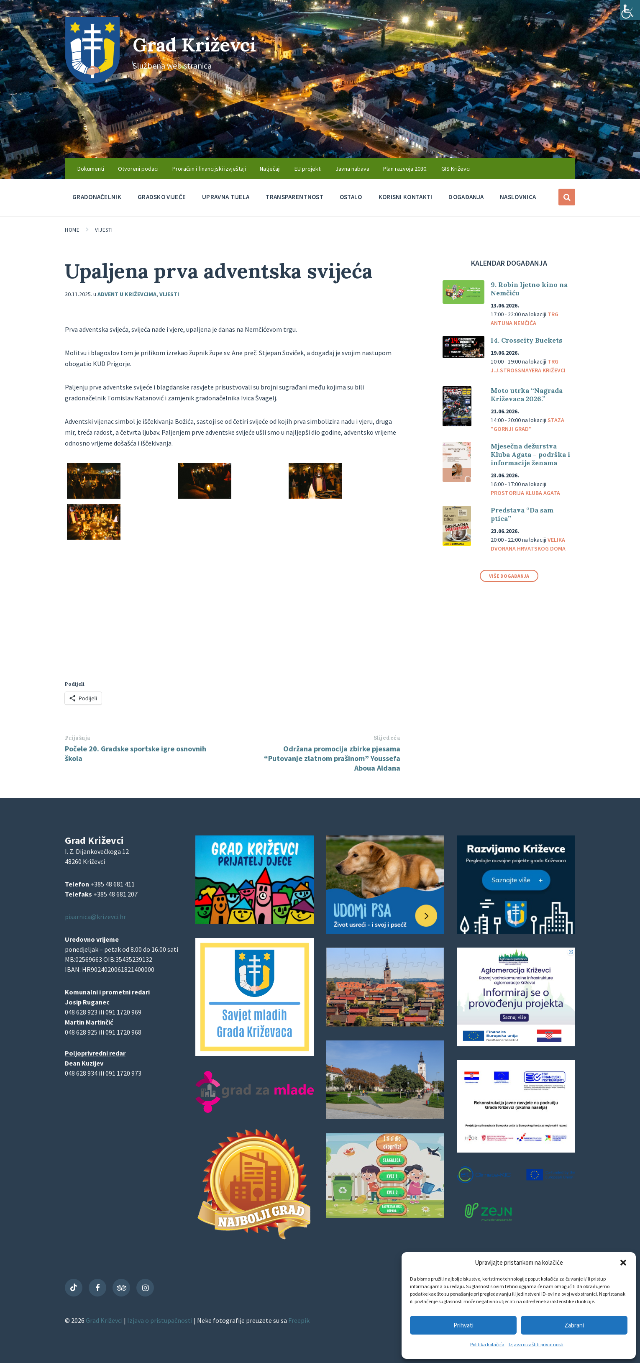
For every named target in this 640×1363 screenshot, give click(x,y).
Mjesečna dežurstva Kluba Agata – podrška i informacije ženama (530, 454)
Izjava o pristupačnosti (160, 1320)
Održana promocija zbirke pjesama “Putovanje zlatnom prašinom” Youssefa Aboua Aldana (332, 758)
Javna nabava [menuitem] (352, 168)
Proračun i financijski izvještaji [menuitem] (209, 168)
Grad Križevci (199, 44)
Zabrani (574, 1325)
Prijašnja (78, 737)
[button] (623, 1262)
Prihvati (463, 1325)
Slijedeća (387, 737)
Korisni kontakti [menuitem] (406, 197)
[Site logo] (92, 81)
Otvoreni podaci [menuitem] (138, 168)
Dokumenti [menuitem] (90, 168)
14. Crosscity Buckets (526, 340)
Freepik (299, 1320)
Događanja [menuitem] (466, 197)
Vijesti (104, 229)
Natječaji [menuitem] (270, 168)
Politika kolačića (487, 1344)
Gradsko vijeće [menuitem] (162, 197)
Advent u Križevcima (126, 294)
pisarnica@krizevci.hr (95, 916)
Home (72, 229)
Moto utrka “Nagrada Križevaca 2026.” (527, 394)
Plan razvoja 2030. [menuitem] (405, 168)
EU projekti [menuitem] (308, 168)
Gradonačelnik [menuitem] (96, 197)
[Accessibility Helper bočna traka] (630, 10)
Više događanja (509, 576)
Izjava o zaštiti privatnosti (536, 1344)
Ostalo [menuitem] (351, 197)
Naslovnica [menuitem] (518, 197)
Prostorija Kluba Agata (525, 493)
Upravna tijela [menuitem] (225, 197)
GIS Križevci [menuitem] (456, 168)
